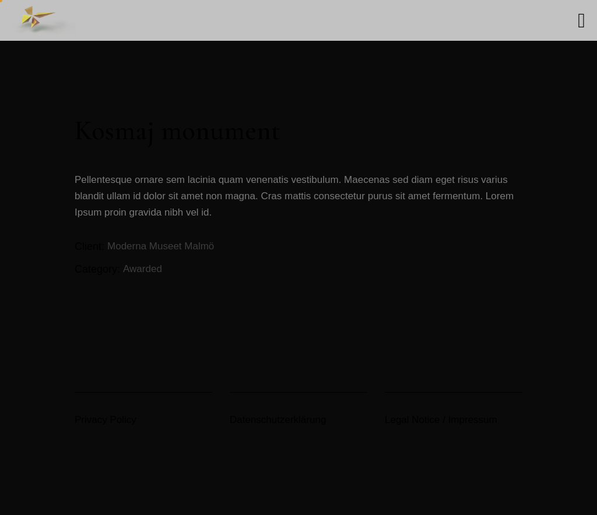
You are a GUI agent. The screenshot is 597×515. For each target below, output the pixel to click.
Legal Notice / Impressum (441, 419)
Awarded (142, 268)
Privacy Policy (105, 419)
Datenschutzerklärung (278, 419)
